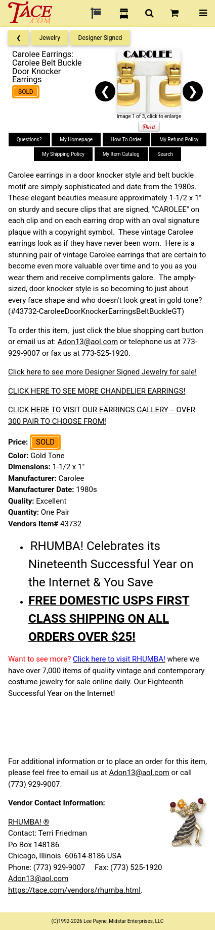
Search (165, 154)
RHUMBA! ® (28, 822)
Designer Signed (100, 37)
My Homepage (76, 139)
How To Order (126, 139)
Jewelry (49, 37)
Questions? (29, 139)
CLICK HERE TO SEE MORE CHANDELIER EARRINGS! (96, 391)
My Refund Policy (178, 139)
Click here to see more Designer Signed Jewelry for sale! (102, 371)
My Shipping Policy (63, 154)
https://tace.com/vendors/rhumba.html (74, 890)
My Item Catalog (121, 154)
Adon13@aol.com (88, 341)
